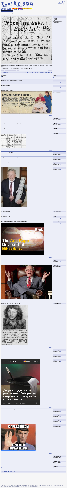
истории (9, 70)
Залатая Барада (62, 2)
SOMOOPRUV (4, 9)
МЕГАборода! (49, 72)
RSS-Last (62, 3)
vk (48, 70)
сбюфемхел (56, 216)
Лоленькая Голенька (57, 456)
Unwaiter (57, 22)
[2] (2, 8)
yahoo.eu (55, 168)
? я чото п (27, 72)
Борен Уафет (56, 265)
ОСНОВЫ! (10, 8)
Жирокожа (55, 123)
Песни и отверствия (57, 85)
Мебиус (55, 80)
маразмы (6, 70)
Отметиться (5, 471)
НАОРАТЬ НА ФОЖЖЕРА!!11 (7, 11)
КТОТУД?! (63, 5)
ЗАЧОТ (32, 72)
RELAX (10, 9)
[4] (4, 8)
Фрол (55, 163)
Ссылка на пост (6, 72)
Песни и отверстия (57, 211)
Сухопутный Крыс (57, 221)
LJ (64, 3)
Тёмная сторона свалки (60, 6)
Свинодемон (56, 75)
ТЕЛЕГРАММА (28, 8)
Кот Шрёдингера (57, 461)
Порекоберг (56, 118)
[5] (5, 8)
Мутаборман (56, 90)
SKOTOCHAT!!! (21, 8)
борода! (42, 72)
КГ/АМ (37, 72)
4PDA (64, 4)
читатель (55, 128)
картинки (2, 70)
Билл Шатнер (56, 425)
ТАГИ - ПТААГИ (62, 1)
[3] (3, 8)
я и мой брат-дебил (15, 70)
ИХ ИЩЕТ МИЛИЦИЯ (17, 9)
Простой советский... (57, 303)
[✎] (7, 8)
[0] (1, 76)
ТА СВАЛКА (14, 8)
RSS (59, 3)
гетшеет (50, 70)
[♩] (6, 8)
